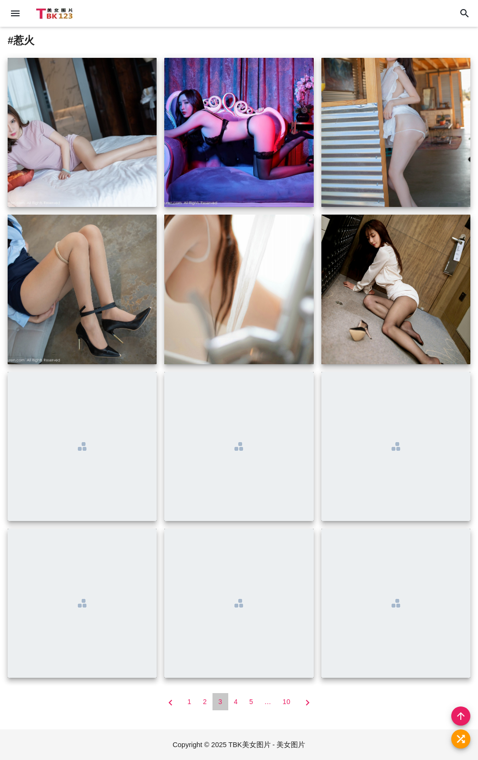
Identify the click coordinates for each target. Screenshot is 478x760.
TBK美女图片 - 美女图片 (266, 745)
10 (287, 702)
